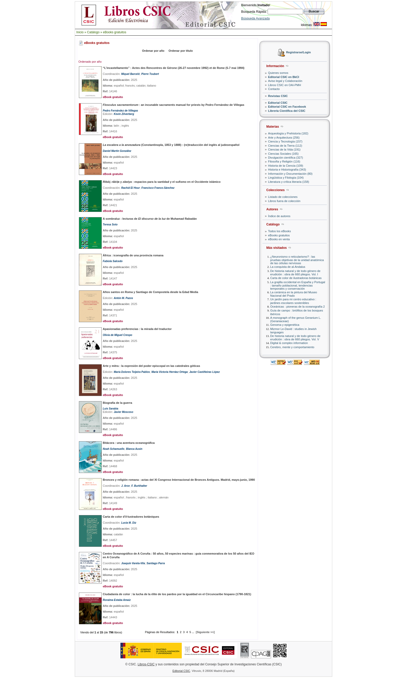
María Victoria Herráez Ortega (169, 372)
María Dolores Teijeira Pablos (132, 372)
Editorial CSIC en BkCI (283, 77)
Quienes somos (278, 72)
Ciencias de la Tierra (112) (285, 145)
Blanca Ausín (134, 448)
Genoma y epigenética (284, 324)
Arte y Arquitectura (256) (284, 137)
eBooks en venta (279, 239)
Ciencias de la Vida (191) (284, 149)
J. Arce (125, 485)
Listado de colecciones (282, 196)
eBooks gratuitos (114, 32)
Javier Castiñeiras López (204, 372)
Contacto (274, 88)
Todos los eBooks (279, 231)
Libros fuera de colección (284, 201)
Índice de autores (279, 216)
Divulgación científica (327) (285, 157)
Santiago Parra (156, 563)
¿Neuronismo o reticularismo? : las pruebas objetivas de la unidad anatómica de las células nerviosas (297, 260)
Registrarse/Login (298, 52)
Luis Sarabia (110, 408)
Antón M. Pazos (123, 298)
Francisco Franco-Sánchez (157, 187)
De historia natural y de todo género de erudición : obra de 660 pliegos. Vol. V (295, 337)
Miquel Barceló (130, 74)
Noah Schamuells (113, 448)
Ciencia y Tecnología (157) (285, 141)
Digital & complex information (289, 343)
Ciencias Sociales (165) (283, 153)
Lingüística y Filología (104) (286, 177)
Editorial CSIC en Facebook (287, 106)
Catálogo (93, 32)
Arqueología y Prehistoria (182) (288, 133)
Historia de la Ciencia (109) (285, 165)
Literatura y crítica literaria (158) (288, 181)
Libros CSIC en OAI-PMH (284, 85)
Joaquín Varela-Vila (133, 563)
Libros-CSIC (146, 664)
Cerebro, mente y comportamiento (292, 347)
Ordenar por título (180, 50)
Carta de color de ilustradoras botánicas (296, 278)
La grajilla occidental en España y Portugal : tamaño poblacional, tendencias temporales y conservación (297, 285)
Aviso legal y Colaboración (285, 80)
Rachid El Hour (130, 187)
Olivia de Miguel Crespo (117, 335)
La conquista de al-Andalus (287, 266)
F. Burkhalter (139, 485)
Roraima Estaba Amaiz (117, 600)
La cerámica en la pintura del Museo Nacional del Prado (293, 294)
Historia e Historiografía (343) (287, 169)
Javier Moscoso (123, 412)
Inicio (80, 32)
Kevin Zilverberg (124, 114)
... (193, 632)
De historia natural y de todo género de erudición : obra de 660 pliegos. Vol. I (295, 272)
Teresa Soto (110, 224)
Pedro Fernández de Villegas (120, 110)
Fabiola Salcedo (113, 261)
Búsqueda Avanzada (255, 18)
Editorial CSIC (278, 102)
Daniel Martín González (117, 151)
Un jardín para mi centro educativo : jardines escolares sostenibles (293, 301)
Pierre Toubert (150, 74)
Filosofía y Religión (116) (284, 161)
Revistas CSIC (278, 96)
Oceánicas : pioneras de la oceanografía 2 (297, 306)
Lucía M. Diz (128, 522)
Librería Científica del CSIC (287, 110)
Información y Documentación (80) (290, 173)
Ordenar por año (153, 50)
